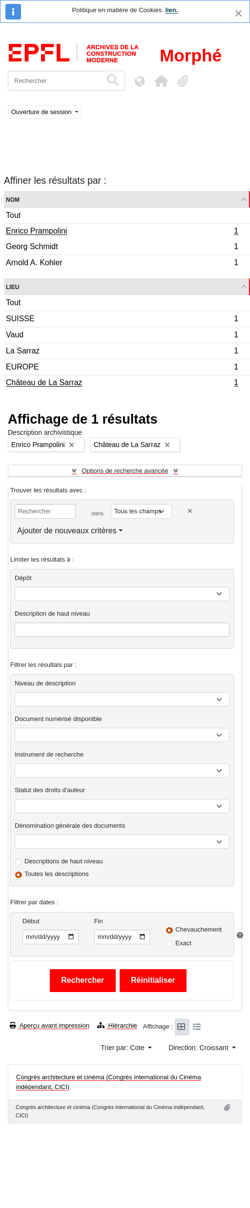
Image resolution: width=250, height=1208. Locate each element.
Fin (98, 921)
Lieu (12, 286)
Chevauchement (198, 929)
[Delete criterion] (190, 511)
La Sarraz (121, 352)
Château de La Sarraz (121, 383)
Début (31, 921)
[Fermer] (239, 13)
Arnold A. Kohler (121, 264)
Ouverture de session (42, 112)
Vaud (121, 336)
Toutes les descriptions (56, 873)
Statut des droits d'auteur (50, 790)
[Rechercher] (55, 81)
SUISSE (121, 320)
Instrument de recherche (49, 754)
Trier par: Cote (123, 1048)
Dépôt (23, 578)
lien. (171, 10)
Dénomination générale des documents (70, 825)
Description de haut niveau (52, 613)
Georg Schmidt (121, 248)
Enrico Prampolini (121, 232)
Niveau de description (45, 683)
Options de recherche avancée (125, 470)
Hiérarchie (117, 1025)
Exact (183, 943)
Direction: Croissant (199, 1048)
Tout (13, 215)
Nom (13, 199)
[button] (161, 81)
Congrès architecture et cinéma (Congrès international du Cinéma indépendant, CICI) (108, 1082)
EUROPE (121, 368)
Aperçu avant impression (49, 1025)
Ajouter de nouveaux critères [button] (67, 530)
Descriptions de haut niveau (63, 861)
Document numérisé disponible (58, 718)
